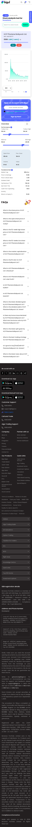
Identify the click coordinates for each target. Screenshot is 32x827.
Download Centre (22, 466)
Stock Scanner (6, 492)
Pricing (4, 443)
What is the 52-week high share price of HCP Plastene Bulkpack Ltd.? (14, 232)
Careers (4, 446)
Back (5, 15)
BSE (4, 688)
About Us (4, 435)
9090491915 (8, 427)
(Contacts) (5, 611)
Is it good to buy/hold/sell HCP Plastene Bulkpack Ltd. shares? (13, 347)
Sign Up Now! (16, 117)
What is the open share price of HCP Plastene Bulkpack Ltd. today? (14, 221)
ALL (25, 92)
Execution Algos (6, 473)
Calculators (20, 472)
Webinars (20, 475)
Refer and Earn (21, 435)
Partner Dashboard (22, 441)
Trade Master (6, 462)
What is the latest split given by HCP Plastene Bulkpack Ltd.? (14, 330)
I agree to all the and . (17, 111)
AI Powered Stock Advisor (7, 485)
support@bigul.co (10, 409)
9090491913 (8, 406)
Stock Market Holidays (23, 480)
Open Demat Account (21, 459)
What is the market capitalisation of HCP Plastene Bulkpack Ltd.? (14, 253)
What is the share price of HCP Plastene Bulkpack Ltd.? (13, 211)
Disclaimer (5, 499)
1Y (18, 92)
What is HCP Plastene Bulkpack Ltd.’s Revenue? (13, 269)
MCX (25, 686)
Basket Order (5, 482)
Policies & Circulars (20, 497)
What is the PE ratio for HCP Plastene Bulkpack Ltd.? (12, 261)
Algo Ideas (5, 470)
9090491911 (7, 420)
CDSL (13, 688)
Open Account (30, 17)
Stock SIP (4, 476)
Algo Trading (20, 463)
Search (25, 25)
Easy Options (5, 467)
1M (6, 92)
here (19, 686)
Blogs (3, 438)
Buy (13, 45)
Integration (5, 441)
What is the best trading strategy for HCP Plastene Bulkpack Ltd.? (14, 338)
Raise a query (8, 412)
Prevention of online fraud (9, 514)
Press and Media (6, 449)
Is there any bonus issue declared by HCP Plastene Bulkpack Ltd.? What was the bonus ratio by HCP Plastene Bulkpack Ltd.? (14, 319)
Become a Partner (22, 438)
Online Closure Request (20, 502)
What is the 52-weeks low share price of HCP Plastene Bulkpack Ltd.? (14, 243)
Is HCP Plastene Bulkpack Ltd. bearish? (13, 294)
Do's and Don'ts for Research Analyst (13, 511)
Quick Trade (5, 465)
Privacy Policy (9, 112)
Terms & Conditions (19, 111)
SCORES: (4, 708)
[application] (16, 67)
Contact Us (5, 452)
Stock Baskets (6, 489)
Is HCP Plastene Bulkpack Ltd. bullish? (13, 286)
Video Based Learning (23, 477)
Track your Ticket (15, 499)
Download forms (7, 505)
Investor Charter (6, 502)
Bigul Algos (5, 459)
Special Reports (21, 483)
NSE (16, 686)
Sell (19, 45)
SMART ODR (25, 499)
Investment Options (23, 469)
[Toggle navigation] (27, 124)
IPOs (3, 479)
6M (12, 92)
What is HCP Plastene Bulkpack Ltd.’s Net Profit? (13, 278)
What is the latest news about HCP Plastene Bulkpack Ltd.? (15, 355)
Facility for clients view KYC (10, 508)
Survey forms (17, 505)
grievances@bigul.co (19, 677)
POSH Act (21, 514)
